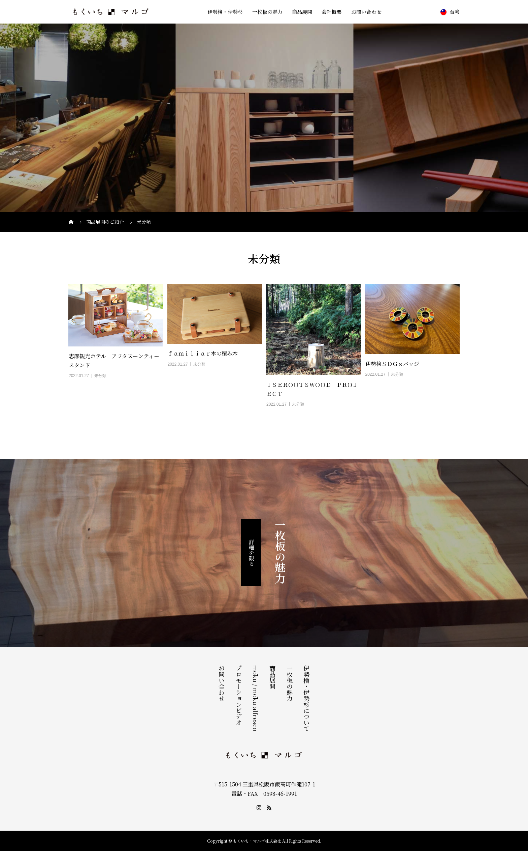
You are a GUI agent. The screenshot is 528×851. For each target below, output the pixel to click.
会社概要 (332, 11)
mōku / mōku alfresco (255, 698)
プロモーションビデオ (238, 695)
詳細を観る (251, 552)
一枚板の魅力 (267, 11)
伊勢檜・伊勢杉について (306, 698)
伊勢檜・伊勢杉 (225, 11)
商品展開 (302, 11)
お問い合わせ (366, 11)
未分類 (100, 375)
